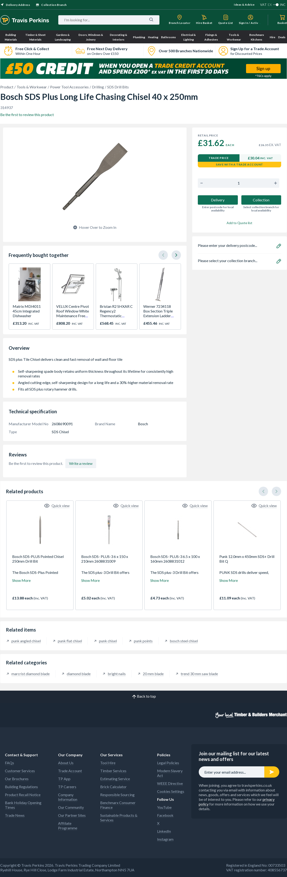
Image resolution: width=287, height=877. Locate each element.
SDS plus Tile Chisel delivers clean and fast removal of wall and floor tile (95, 361)
